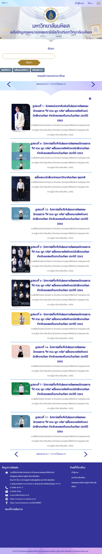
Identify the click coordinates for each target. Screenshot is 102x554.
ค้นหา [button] (5, 3)
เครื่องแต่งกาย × (37, 70)
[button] (90, 3)
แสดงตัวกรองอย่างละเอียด (51, 76)
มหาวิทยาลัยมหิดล (78, 477)
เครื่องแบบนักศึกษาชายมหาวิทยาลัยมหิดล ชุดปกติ (60, 177)
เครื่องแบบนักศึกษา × (21, 70)
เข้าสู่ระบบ (74, 472)
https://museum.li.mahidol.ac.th (23, 499)
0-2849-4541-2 (16, 487)
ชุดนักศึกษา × (6, 70)
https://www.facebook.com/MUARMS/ (25, 502)
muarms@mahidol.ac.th (19, 495)
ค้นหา (29, 62)
